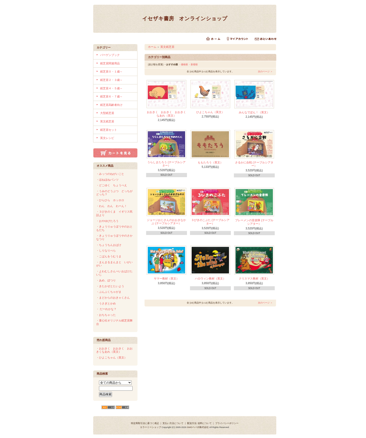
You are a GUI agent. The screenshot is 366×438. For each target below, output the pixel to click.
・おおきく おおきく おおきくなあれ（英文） (114, 350)
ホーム (152, 46)
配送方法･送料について (199, 423)
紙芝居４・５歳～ (111, 88)
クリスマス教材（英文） (254, 278)
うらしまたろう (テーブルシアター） (166, 164)
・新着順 (193, 64)
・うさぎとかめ (106, 303)
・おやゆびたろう (107, 221)
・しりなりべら (106, 250)
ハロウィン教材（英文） (210, 278)
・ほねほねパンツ (107, 179)
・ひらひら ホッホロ (110, 200)
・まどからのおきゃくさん (113, 297)
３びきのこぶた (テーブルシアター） (210, 221)
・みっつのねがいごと (110, 174)
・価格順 (183, 64)
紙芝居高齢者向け (111, 105)
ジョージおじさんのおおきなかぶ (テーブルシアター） (166, 221)
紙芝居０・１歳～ (111, 71)
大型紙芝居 (107, 113)
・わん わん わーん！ (111, 206)
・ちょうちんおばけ (108, 245)
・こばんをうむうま (108, 256)
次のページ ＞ (265, 71)
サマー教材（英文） (166, 278)
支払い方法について (172, 423)
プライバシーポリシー (227, 423)
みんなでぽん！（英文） (254, 112)
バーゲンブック (110, 55)
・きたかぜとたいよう (110, 286)
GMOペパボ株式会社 (198, 427)
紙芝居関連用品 (110, 63)
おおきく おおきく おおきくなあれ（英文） (166, 113)
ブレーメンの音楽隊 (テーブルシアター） (254, 222)
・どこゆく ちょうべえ (111, 185)
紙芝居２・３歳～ (111, 80)
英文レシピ (107, 138)
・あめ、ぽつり (106, 280)
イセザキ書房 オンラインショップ (184, 18)
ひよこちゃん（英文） (210, 112)
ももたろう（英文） (210, 162)
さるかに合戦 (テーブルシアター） (254, 164)
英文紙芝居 (107, 121)
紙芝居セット (108, 129)
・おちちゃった (106, 315)
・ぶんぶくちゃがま (108, 291)
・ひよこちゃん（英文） (111, 357)
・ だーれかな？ (106, 309)
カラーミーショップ (150, 427)
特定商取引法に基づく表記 (145, 423)
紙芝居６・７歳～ (111, 96)
